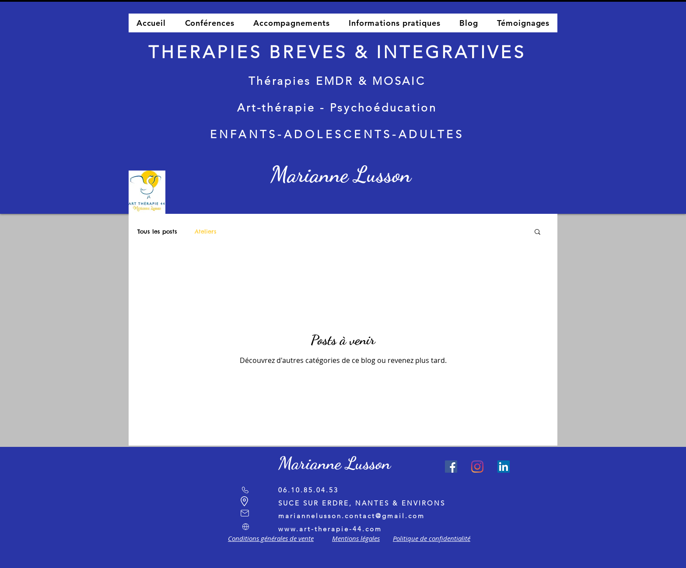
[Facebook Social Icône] (451, 466)
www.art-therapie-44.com (330, 529)
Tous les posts (157, 231)
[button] (537, 232)
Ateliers (206, 231)
